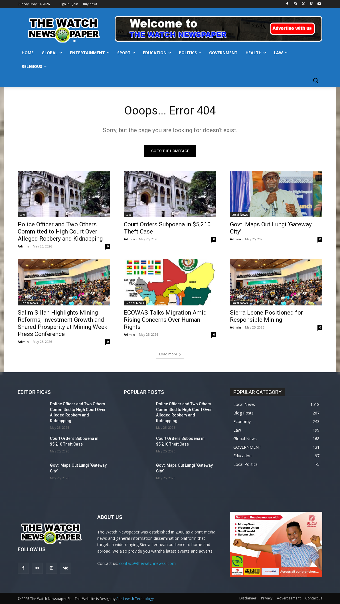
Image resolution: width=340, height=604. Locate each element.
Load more (170, 354)
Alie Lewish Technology (135, 598)
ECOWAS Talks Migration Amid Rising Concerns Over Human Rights (165, 319)
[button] (315, 80)
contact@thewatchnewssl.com (147, 563)
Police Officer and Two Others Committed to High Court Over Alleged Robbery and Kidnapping (60, 231)
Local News (240, 215)
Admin (23, 246)
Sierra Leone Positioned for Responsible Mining (266, 316)
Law (22, 215)
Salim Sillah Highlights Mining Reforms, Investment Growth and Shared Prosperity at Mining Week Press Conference (62, 323)
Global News (28, 303)
